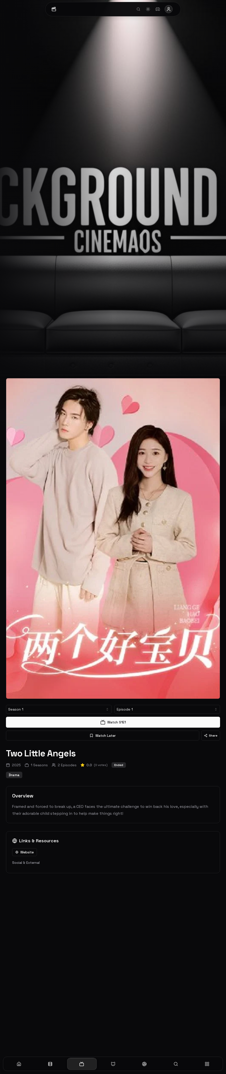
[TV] (81, 1064)
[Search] (176, 1064)
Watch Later (102, 735)
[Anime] (113, 1064)
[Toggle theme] (147, 9)
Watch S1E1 (113, 722)
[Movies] (50, 1064)
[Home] (19, 1064)
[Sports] (144, 1064)
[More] (207, 1064)
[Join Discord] (157, 9)
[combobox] (59, 709)
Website (24, 852)
